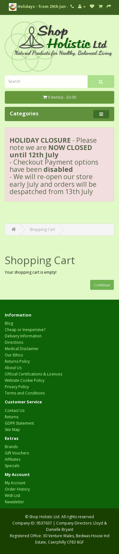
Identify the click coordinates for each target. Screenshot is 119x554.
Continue (102, 285)
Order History (17, 489)
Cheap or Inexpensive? (25, 329)
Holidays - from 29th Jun (37, 6)
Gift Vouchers (17, 453)
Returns (11, 417)
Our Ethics (14, 355)
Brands (11, 446)
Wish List (12, 495)
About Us (13, 367)
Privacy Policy (17, 386)
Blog (9, 323)
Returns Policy (17, 361)
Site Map (12, 429)
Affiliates (12, 459)
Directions (14, 342)
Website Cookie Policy (24, 380)
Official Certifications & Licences (33, 374)
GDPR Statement (19, 423)
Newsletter (14, 502)
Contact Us (14, 410)
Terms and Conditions (25, 393)
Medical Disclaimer (22, 348)
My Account (15, 483)
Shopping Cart (42, 229)
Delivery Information (23, 336)
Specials (12, 465)
